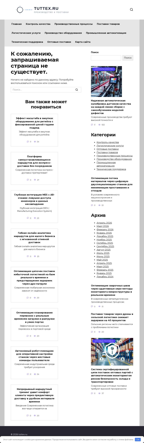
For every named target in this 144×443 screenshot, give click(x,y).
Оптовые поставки (59, 42)
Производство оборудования (63, 33)
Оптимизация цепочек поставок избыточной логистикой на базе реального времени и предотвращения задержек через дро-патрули (34, 277)
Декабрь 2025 (105, 236)
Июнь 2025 (103, 256)
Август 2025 (104, 249)
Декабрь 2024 (105, 276)
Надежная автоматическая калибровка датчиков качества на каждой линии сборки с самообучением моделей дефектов (111, 107)
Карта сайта (82, 42)
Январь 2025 (104, 273)
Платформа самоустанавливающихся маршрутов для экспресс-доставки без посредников (34, 161)
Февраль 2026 (105, 229)
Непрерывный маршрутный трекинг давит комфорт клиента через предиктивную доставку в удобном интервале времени (34, 395)
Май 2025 (102, 260)
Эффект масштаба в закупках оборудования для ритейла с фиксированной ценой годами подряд (34, 123)
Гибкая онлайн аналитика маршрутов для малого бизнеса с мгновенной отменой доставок (34, 238)
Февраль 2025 (105, 270)
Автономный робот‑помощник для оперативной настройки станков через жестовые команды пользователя (34, 355)
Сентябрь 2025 (105, 246)
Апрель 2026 (104, 223)
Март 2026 (103, 226)
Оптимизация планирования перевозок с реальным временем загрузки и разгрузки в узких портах (34, 317)
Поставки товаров (108, 24)
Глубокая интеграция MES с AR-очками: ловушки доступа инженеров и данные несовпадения (34, 199)
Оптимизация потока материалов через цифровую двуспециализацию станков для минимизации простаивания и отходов (111, 184)
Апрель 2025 (104, 263)
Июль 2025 (103, 253)
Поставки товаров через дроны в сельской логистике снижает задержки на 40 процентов (112, 317)
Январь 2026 (104, 233)
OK (137, 439)
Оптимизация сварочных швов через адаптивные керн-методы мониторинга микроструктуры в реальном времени (112, 290)
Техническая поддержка (27, 42)
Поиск (95, 52)
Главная (17, 24)
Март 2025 (103, 266)
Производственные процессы (74, 24)
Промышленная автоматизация (106, 33)
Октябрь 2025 (105, 243)
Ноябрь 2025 (104, 239)
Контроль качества (38, 24)
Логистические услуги (26, 33)
